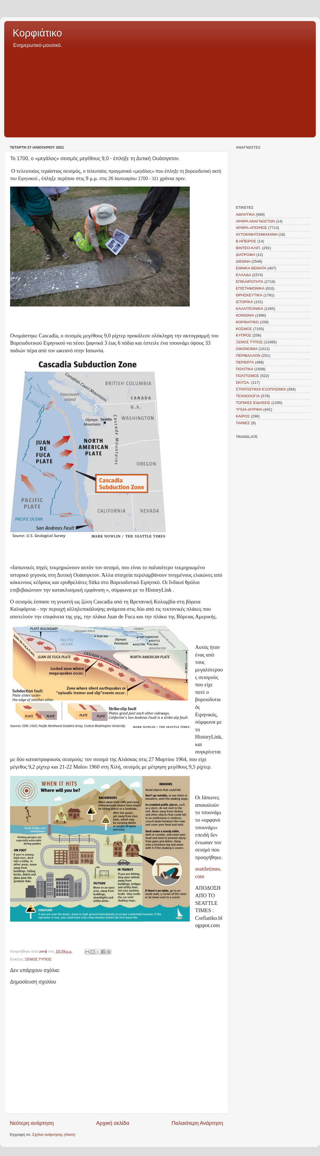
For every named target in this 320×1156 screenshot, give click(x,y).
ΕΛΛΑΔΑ (243, 275)
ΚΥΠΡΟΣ (244, 335)
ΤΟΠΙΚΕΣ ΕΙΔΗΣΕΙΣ (253, 403)
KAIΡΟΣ (243, 416)
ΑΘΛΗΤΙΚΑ (245, 214)
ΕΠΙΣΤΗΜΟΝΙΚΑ (250, 288)
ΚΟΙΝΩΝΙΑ (245, 315)
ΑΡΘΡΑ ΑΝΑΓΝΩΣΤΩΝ (255, 221)
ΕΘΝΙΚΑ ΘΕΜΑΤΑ (251, 268)
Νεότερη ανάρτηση (32, 1123)
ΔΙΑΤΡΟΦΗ (245, 255)
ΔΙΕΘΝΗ (243, 261)
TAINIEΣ (243, 423)
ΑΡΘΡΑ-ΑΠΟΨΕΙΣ (251, 228)
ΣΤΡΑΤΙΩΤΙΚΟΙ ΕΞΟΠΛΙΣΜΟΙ (261, 389)
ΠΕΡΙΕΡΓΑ (245, 362)
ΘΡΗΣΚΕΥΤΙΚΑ (249, 295)
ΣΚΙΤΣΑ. (243, 382)
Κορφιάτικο (37, 33)
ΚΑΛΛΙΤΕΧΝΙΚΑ (249, 308)
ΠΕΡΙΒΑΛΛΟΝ (248, 355)
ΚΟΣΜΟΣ (244, 329)
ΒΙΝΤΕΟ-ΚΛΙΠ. (248, 248)
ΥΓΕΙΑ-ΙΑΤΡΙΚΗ (249, 409)
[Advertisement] (160, 91)
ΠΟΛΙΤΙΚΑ (244, 369)
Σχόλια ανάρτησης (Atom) (53, 1134)
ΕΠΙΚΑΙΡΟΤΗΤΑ (249, 282)
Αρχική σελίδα (112, 1123)
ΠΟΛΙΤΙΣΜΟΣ (247, 376)
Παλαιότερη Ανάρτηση (197, 1123)
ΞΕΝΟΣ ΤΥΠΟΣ (38, 959)
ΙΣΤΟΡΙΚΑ (244, 302)
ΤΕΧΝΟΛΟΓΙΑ (248, 396)
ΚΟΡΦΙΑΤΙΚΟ (247, 322)
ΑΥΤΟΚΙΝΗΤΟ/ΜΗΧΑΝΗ (257, 234)
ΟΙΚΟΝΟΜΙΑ (247, 349)
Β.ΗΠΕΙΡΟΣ (246, 241)
